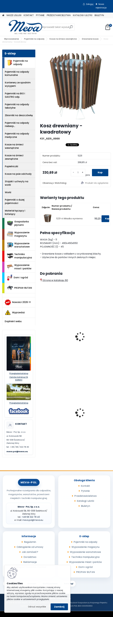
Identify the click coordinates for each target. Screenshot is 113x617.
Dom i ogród (17, 277)
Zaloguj (89, 4)
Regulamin (30, 542)
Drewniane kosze (90, 38)
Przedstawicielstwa (85, 496)
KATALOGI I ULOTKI (82, 15)
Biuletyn (85, 506)
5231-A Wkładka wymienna (69, 218)
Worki (8, 192)
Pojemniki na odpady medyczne (17, 135)
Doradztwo (30, 557)
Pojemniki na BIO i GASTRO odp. (15, 95)
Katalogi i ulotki (85, 501)
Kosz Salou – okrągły (54, 335)
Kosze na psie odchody (18, 173)
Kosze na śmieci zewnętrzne (63, 38)
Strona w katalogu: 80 (54, 280)
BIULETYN (99, 15)
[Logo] (22, 27)
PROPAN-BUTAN (19, 288)
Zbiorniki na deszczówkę (19, 115)
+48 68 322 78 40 (31, 516)
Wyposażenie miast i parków (19, 267)
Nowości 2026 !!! (18, 302)
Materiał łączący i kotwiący (15, 212)
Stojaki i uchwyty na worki (16, 183)
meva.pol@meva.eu (17, 451)
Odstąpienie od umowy (30, 547)
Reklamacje (30, 562)
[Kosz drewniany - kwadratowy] (75, 85)
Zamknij (59, 606)
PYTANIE (40, 15)
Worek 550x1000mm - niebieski (90, 413)
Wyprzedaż (15, 312)
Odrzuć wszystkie (37, 606)
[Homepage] (3, 15)
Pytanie (85, 491)
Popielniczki (11, 166)
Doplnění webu (13, 321)
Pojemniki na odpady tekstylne (17, 106)
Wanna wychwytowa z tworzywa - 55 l (55, 413)
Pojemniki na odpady (34, 38)
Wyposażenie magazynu (18, 234)
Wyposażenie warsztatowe (18, 245)
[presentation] (41, 333)
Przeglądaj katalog (18, 373)
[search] (71, 28)
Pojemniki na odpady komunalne (17, 73)
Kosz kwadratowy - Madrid (90, 337)
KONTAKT (29, 15)
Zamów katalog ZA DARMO (18, 378)
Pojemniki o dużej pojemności (14, 201)
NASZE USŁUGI (14, 15)
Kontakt (85, 486)
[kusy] (77, 172)
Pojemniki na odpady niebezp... (17, 124)
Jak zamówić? (30, 552)
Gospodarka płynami (18, 223)
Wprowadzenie (11, 38)
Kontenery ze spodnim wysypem (18, 84)
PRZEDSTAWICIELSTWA (59, 15)
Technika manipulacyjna (19, 256)
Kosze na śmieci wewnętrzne (14, 146)
